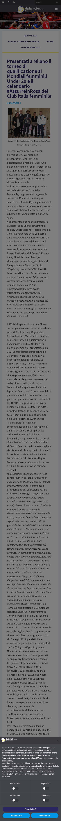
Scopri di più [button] (30, 809)
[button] (57, 741)
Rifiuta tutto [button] (16, 815)
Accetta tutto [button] (45, 815)
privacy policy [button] (27, 750)
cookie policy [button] (7, 761)
